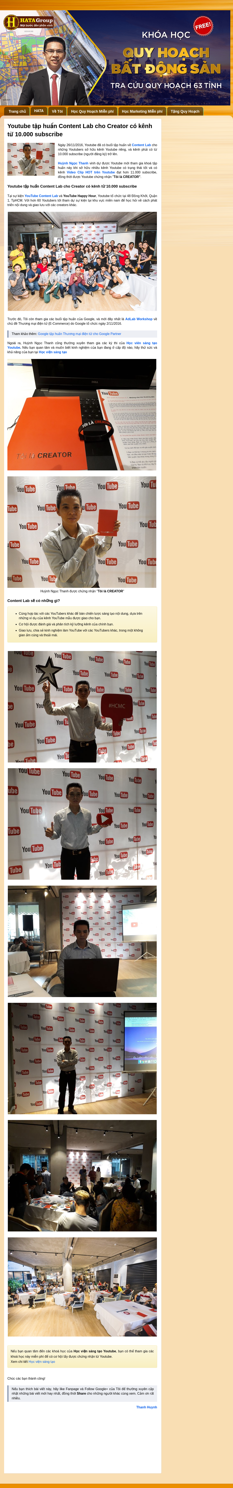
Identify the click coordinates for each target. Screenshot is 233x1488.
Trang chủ (17, 111)
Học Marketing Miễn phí (142, 111)
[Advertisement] (82, 1440)
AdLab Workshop (138, 319)
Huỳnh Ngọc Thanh (73, 163)
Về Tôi (57, 111)
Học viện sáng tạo (53, 352)
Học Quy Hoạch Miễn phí (92, 111)
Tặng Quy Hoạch (185, 111)
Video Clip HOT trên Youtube (92, 172)
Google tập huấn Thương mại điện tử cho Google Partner (79, 334)
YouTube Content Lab (41, 196)
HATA (39, 111)
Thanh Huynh (146, 1407)
